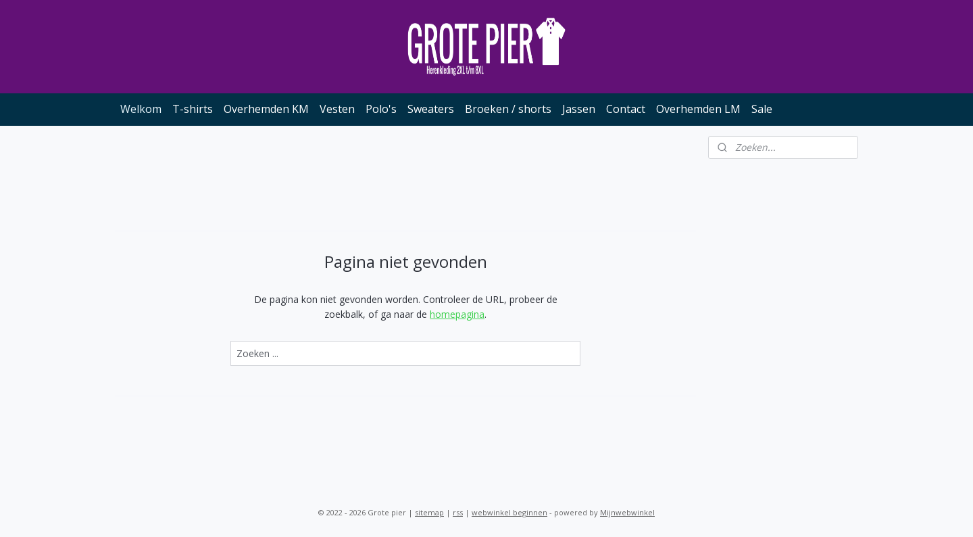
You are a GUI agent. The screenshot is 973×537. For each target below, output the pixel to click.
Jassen (578, 108)
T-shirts (192, 108)
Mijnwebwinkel (627, 512)
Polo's (381, 108)
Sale (761, 108)
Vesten (337, 108)
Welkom (140, 108)
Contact (625, 108)
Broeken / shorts (508, 108)
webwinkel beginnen (509, 512)
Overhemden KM (266, 108)
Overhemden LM (698, 108)
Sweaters (430, 108)
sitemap (429, 512)
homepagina (457, 314)
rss (458, 512)
